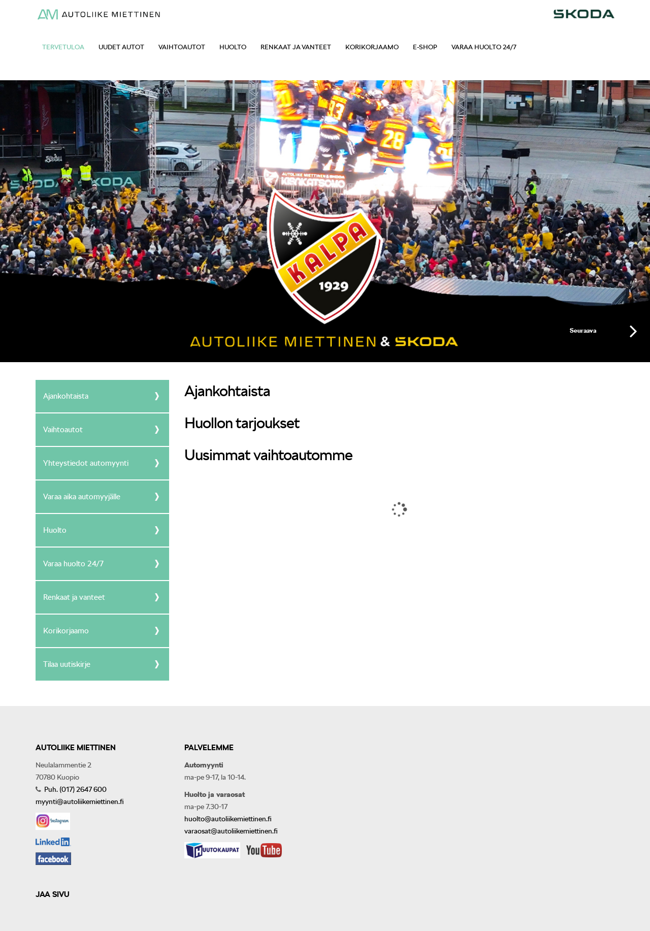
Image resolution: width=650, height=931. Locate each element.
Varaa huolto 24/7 (483, 47)
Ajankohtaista (65, 396)
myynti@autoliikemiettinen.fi (80, 801)
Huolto (232, 47)
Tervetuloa (63, 47)
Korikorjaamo (372, 47)
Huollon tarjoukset (242, 422)
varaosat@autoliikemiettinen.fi (231, 831)
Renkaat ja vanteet (296, 47)
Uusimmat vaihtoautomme (268, 454)
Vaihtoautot (181, 47)
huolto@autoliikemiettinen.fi (228, 819)
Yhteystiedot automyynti (85, 463)
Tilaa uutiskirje (66, 664)
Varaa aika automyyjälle (81, 496)
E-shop (425, 47)
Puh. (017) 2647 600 (75, 789)
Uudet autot (121, 47)
